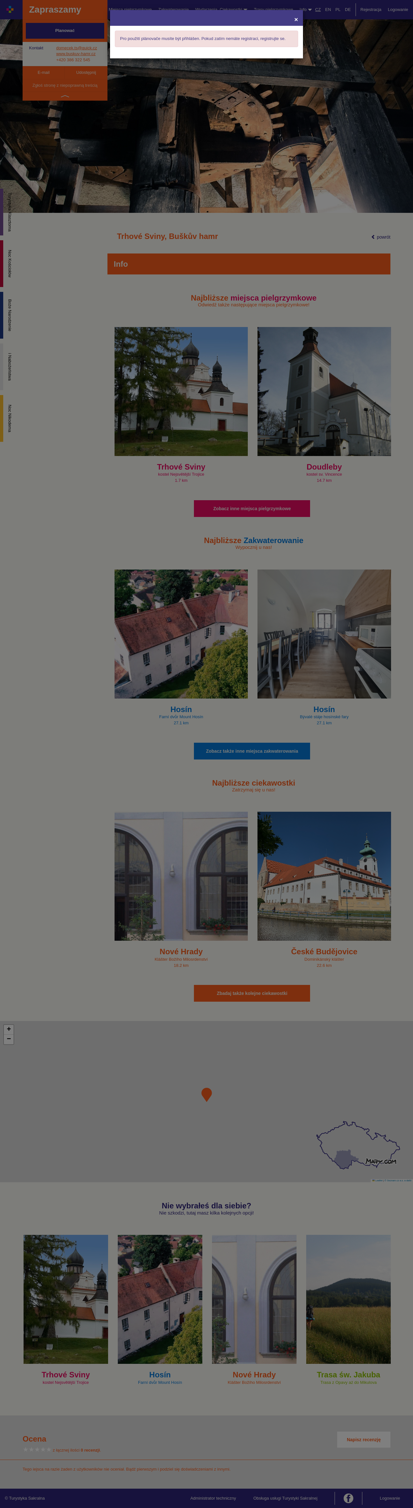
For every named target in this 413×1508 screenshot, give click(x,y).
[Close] (296, 19)
